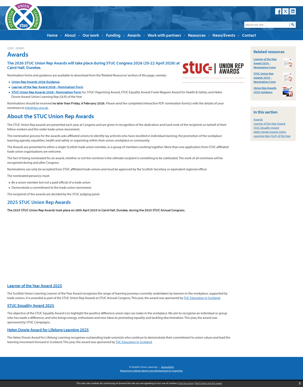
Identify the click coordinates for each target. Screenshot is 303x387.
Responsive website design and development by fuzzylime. (151, 370)
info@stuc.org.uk (36, 108)
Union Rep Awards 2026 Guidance (36, 82)
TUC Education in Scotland (202, 298)
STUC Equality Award (266, 128)
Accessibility (167, 366)
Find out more (185, 383)
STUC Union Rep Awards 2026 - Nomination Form (46, 92)
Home (10, 47)
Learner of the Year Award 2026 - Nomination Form (47, 87)
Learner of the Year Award (269, 123)
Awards (20, 47)
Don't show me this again (208, 383)
